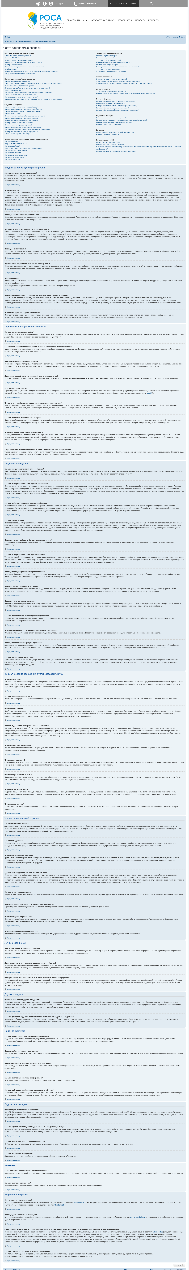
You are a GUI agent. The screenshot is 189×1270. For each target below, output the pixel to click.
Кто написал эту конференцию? (108, 142)
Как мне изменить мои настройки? (17, 81)
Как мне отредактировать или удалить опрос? (21, 118)
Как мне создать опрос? (13, 114)
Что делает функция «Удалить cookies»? (19, 73)
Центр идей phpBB (137, 1217)
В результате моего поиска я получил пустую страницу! (116, 106)
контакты (153, 20)
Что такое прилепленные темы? (16, 155)
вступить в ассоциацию (123, 4)
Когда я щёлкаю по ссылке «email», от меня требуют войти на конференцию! (33, 99)
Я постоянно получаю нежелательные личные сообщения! (118, 81)
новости (140, 20)
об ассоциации (77, 20)
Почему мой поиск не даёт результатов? (111, 103)
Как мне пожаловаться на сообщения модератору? (23, 127)
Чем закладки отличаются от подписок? (111, 118)
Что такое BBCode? (11, 141)
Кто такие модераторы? (105, 58)
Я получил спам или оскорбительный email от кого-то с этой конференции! (124, 83)
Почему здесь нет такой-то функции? (110, 144)
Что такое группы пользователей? (109, 60)
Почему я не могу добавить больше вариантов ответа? (24, 116)
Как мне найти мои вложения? (107, 134)
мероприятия (124, 20)
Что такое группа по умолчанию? (108, 69)
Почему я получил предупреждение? (18, 125)
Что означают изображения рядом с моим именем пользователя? (28, 92)
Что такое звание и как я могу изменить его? (21, 97)
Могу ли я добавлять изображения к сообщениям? (23, 148)
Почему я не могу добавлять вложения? (19, 123)
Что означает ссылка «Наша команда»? (111, 71)
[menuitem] (7, 37)
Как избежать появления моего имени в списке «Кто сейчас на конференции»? (33, 83)
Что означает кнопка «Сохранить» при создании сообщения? (27, 129)
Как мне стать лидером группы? (108, 65)
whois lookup (158, 1232)
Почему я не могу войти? (13, 65)
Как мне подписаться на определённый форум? (114, 122)
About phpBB (59, 1205)
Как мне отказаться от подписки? (108, 124)
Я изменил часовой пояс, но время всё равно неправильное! (27, 88)
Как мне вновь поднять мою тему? (17, 134)
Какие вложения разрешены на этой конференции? (115, 132)
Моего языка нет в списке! (14, 90)
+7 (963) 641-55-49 (87, 4)
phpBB (149, 393)
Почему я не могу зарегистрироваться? (19, 60)
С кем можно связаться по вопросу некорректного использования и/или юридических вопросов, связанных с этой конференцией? (138, 148)
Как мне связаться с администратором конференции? (116, 151)
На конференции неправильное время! (19, 86)
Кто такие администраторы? (106, 56)
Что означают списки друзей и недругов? (111, 91)
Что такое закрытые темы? (14, 157)
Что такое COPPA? (11, 58)
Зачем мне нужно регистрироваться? (18, 56)
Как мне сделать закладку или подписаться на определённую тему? (121, 120)
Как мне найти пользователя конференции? (112, 108)
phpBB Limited (79, 1202)
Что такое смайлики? (12, 146)
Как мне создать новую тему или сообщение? (21, 107)
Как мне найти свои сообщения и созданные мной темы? (117, 110)
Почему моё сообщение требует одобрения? (21, 132)
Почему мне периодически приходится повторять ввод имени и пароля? (31, 71)
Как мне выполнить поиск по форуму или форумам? (115, 101)
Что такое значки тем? (12, 159)
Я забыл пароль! (10, 69)
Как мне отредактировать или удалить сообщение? (23, 109)
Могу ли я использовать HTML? (16, 144)
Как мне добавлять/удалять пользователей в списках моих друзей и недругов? (125, 93)
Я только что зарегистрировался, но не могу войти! (23, 62)
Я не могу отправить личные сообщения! (111, 79)
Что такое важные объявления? (16, 150)
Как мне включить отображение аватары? (20, 95)
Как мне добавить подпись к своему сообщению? (22, 111)
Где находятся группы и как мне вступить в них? (114, 62)
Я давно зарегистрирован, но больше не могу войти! (24, 67)
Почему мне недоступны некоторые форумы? (21, 120)
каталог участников (102, 20)
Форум (59, 4)
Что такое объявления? (13, 153)
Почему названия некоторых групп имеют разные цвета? (117, 67)
